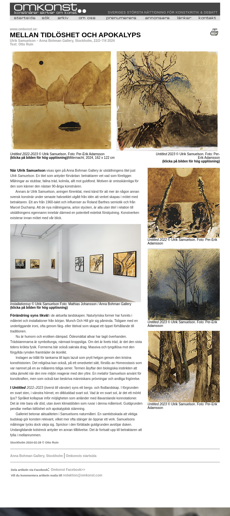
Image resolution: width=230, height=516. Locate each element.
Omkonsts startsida (80, 456)
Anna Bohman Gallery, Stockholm (36, 456)
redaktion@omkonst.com (82, 475)
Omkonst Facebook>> (68, 470)
